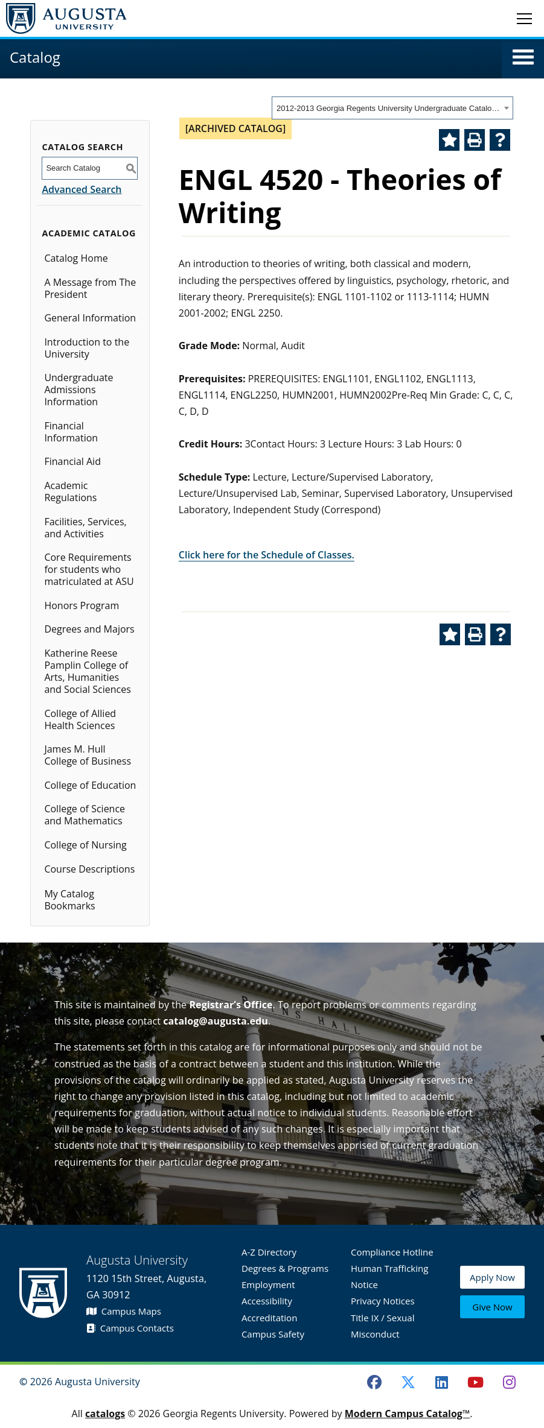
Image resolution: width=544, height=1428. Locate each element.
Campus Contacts (130, 1328)
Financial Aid (72, 461)
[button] (523, 57)
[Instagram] (509, 1382)
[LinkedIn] (442, 1382)
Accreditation (269, 1318)
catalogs (105, 1413)
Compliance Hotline (392, 1252)
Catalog (35, 57)
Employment (268, 1284)
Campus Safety (273, 1334)
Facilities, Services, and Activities (85, 527)
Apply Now (492, 1279)
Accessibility (267, 1301)
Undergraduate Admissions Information (78, 389)
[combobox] (392, 107)
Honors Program (81, 605)
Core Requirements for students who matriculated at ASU (88, 569)
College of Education (90, 785)
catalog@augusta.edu (215, 1021)
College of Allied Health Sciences (80, 719)
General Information (90, 317)
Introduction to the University (86, 348)
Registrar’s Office (230, 1004)
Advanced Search (81, 189)
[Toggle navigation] (524, 18)
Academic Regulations (70, 491)
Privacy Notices (383, 1301)
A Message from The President (90, 288)
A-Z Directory (269, 1252)
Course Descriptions (89, 869)
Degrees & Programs (285, 1268)
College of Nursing (85, 844)
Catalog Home (75, 258)
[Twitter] (408, 1382)
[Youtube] (475, 1382)
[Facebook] (374, 1382)
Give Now (492, 1307)
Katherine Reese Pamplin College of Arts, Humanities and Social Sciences (87, 671)
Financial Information (71, 431)
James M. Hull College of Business (87, 755)
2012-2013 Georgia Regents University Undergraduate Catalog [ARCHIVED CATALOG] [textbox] (389, 108)
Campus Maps (123, 1311)
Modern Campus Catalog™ (407, 1413)
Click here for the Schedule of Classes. (266, 554)
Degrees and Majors (89, 629)
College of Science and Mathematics (84, 814)
